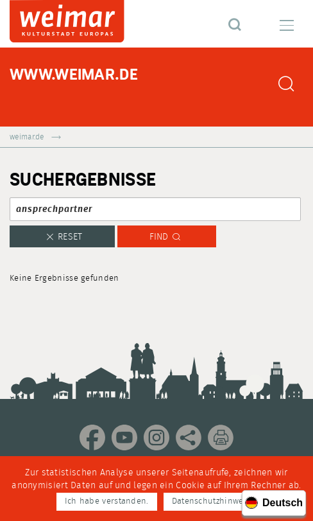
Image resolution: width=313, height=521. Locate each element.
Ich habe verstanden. (107, 501)
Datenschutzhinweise (213, 501)
